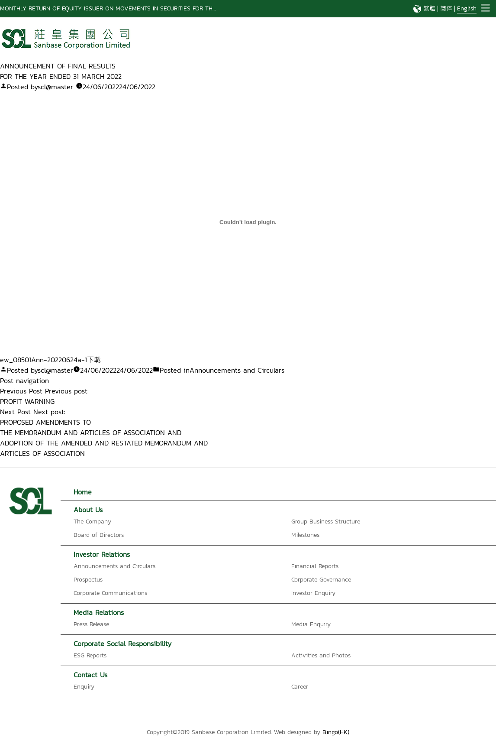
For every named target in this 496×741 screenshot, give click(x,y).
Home (83, 492)
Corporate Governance (321, 579)
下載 (94, 359)
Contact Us (90, 675)
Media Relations (99, 612)
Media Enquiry (311, 624)
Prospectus (88, 579)
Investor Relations (102, 554)
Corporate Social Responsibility (122, 643)
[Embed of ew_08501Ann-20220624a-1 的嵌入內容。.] (248, 222)
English (467, 8)
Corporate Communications (110, 593)
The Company (92, 521)
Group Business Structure (325, 521)
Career (299, 686)
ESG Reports (90, 655)
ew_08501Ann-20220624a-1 (43, 359)
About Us (88, 509)
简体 (446, 8)
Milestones (305, 535)
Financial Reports (314, 566)
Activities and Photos (321, 655)
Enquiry (84, 686)
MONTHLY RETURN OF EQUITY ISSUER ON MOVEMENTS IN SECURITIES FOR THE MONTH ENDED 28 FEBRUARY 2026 (157, 8)
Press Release (91, 624)
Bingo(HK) (335, 732)
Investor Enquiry (313, 593)
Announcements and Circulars (237, 370)
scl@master (55, 86)
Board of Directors (99, 535)
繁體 (429, 8)
